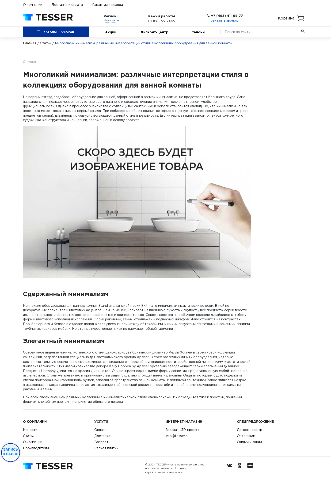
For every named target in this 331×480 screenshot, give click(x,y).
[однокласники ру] (241, 468)
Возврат (101, 442)
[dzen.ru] (251, 468)
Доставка (102, 436)
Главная (29, 43)
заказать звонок (224, 20)
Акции (110, 32)
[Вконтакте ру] (231, 468)
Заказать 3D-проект (182, 430)
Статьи (45, 43)
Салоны (198, 32)
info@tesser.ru (177, 436)
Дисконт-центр (154, 32)
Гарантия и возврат (108, 5)
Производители (36, 448)
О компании (32, 5)
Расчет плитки (106, 448)
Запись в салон (11, 451)
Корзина (286, 18)
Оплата (100, 430)
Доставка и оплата (67, 5)
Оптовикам (246, 436)
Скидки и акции (249, 442)
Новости (30, 430)
